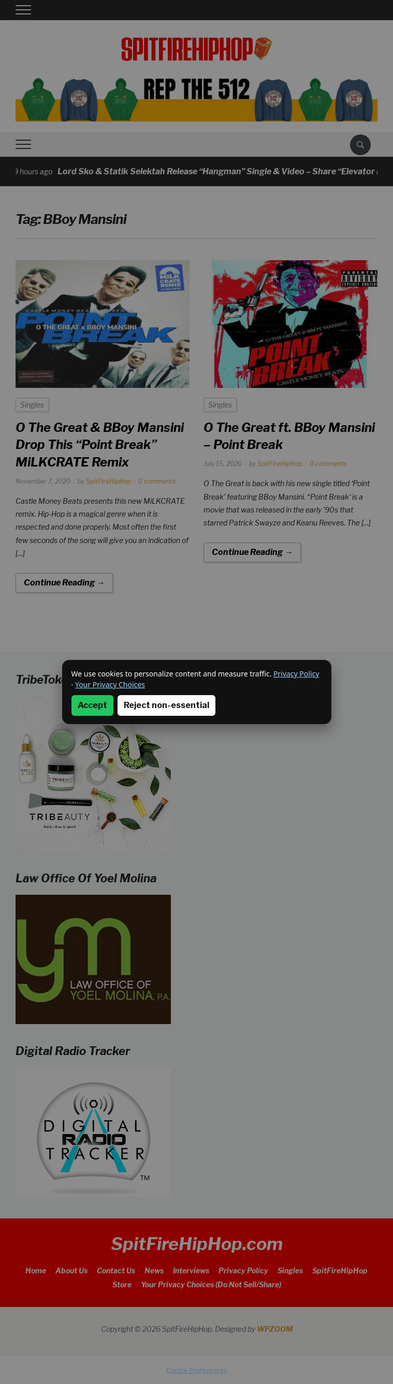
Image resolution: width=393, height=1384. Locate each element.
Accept (92, 705)
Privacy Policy (296, 674)
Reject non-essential (166, 705)
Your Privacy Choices (110, 684)
